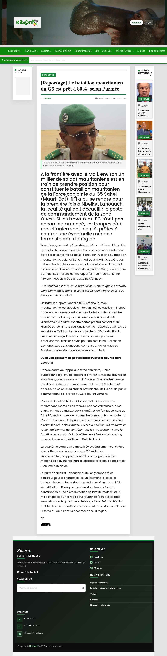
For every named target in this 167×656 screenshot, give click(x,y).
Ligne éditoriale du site (28, 572)
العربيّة (148, 22)
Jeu (97, 51)
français (136, 22)
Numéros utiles (124, 51)
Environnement (63, 51)
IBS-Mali (33, 646)
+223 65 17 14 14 (32, 625)
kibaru (48, 98)
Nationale (31, 51)
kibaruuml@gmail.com (33, 633)
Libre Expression (83, 51)
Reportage (48, 75)
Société (46, 51)
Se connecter (156, 51)
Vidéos (93, 594)
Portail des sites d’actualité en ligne (105, 588)
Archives (106, 51)
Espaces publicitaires (99, 582)
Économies (15, 51)
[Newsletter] (82, 588)
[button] (141, 51)
